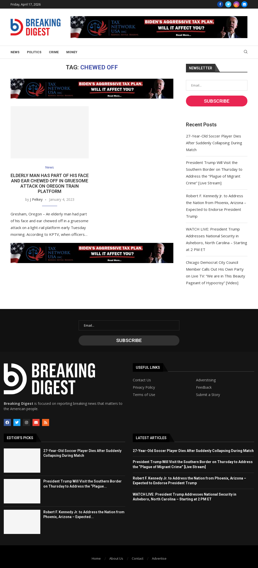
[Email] (244, 4)
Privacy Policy (144, 387)
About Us (116, 558)
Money (71, 52)
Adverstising (206, 380)
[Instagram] (236, 4)
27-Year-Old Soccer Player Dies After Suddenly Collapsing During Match (214, 142)
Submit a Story (208, 394)
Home (96, 558)
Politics (34, 52)
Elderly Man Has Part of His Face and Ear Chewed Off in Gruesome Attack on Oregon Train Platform (50, 183)
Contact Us (142, 380)
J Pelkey (36, 199)
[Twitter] (228, 4)
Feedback (204, 387)
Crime (54, 52)
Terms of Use (144, 394)
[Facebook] (220, 4)
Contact (137, 558)
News (15, 52)
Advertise (159, 558)
